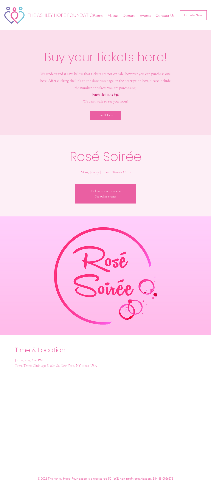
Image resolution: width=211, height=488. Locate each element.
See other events (105, 196)
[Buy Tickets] (105, 115)
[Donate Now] (193, 15)
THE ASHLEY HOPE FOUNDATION (62, 15)
